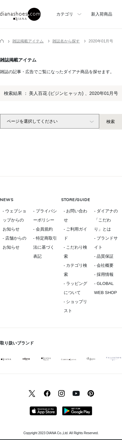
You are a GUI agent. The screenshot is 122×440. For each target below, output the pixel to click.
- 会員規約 (43, 229)
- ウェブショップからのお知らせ (14, 220)
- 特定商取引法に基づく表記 (45, 247)
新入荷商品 (101, 14)
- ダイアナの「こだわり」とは (106, 220)
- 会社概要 (104, 265)
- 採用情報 (104, 274)
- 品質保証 (104, 256)
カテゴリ (64, 14)
